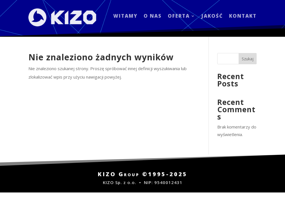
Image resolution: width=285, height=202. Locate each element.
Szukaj (248, 58)
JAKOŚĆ (212, 16)
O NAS (153, 16)
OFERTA (179, 16)
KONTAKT (243, 16)
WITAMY (125, 16)
